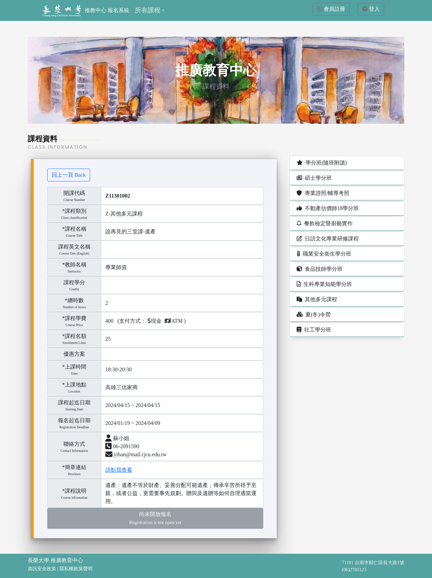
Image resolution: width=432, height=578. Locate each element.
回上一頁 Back (69, 175)
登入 (374, 9)
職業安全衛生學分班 (323, 254)
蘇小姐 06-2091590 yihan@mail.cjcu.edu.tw (135, 446)
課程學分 (74, 282)
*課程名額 (74, 336)
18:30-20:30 (118, 369)
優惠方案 (74, 354)
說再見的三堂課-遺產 (130, 231)
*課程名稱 (74, 229)
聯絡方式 (74, 447)
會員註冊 (334, 9)
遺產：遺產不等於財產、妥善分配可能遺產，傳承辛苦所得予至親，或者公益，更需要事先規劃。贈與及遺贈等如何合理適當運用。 (180, 493)
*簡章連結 (74, 467)
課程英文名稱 (74, 247)
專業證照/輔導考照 (322, 193)
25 (108, 339)
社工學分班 (313, 330)
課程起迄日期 (74, 406)
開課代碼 (74, 193)
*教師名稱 (74, 264)
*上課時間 (74, 367)
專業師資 (116, 267)
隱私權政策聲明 (75, 568)
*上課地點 (74, 384)
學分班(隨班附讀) (321, 163)
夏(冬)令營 (313, 314)
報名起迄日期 (74, 423)
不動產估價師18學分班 (327, 208)
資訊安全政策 (42, 568)
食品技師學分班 (319, 269)
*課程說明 (74, 491)
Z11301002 (117, 196)
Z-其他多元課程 (124, 213)
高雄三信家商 (121, 387)
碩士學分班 (313, 178)
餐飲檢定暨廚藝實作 (324, 223)
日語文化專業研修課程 (327, 238)
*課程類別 (74, 211)
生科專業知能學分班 (323, 284)
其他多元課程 (316, 299)
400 (109, 321)
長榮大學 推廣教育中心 (55, 560)
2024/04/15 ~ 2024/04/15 (132, 405)
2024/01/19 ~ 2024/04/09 (132, 423)
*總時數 (74, 300)
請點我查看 (118, 470)
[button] (149, 10)
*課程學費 (74, 318)
